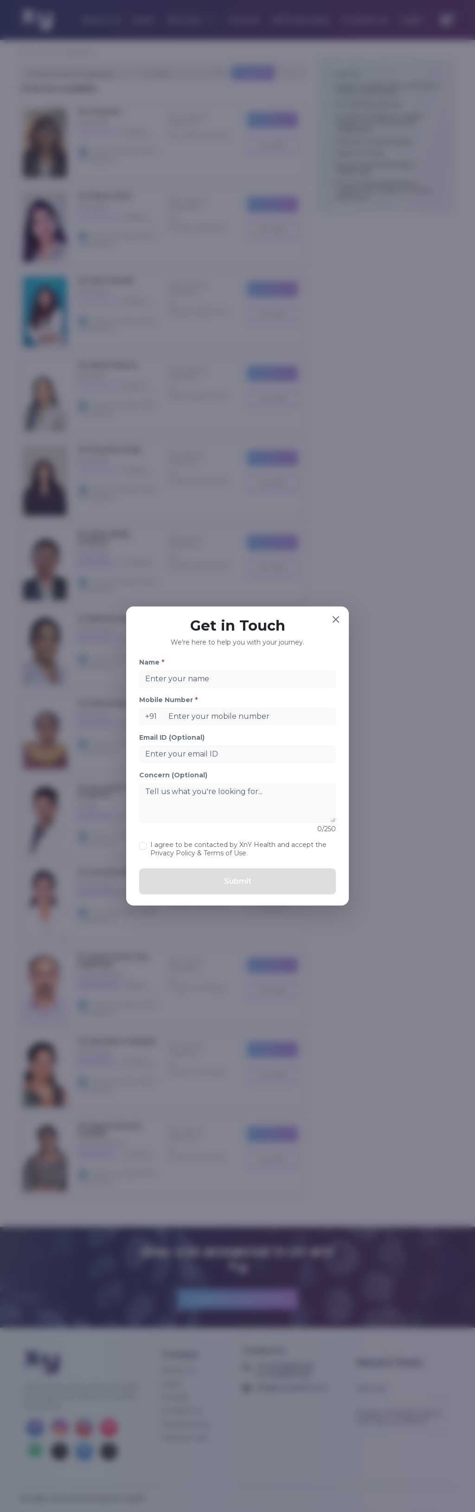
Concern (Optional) (173, 775)
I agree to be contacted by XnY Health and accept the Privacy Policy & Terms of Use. (238, 849)
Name (151, 662)
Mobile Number (168, 700)
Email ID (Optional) (172, 737)
